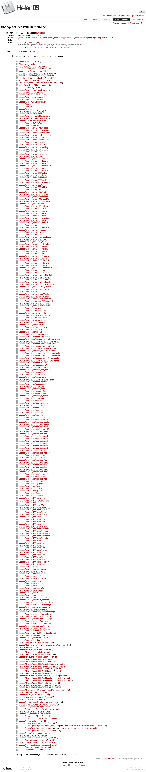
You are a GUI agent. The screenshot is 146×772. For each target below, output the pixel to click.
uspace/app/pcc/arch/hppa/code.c (33, 159)
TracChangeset (109, 759)
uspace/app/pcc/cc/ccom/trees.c (33, 398)
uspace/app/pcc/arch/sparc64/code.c (34, 294)
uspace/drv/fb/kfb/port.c (29, 692)
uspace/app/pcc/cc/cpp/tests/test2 (33, 462)
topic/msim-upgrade (83, 38)
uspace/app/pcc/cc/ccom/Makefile (33, 334)
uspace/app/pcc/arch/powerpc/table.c (35, 289)
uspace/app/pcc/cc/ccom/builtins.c (33, 363)
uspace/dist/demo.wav (28, 647)
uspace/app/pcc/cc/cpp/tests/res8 (33, 446)
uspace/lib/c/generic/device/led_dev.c (34, 711)
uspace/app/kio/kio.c (28, 111)
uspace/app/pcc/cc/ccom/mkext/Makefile (36, 379)
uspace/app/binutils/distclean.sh (32, 95)
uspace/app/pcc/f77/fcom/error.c (33, 519)
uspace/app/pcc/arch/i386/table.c (33, 187)
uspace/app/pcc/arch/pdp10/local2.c (34, 251)
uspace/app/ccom (26, 107)
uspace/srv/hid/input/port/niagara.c (34, 738)
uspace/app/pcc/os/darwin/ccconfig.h (35, 600)
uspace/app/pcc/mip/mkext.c (31, 583)
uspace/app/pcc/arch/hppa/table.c (33, 171)
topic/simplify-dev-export (103, 38)
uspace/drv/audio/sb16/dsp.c (31, 650)
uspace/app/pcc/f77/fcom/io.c (31, 545)
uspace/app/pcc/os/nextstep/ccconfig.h (35, 619)
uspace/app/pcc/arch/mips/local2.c (34, 216)
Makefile (22, 64)
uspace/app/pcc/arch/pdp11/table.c (34, 273)
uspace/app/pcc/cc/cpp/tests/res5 (33, 439)
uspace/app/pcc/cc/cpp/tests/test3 (33, 465)
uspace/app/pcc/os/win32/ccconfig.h (34, 635)
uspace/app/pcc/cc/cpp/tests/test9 (33, 479)
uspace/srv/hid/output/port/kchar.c (33, 742)
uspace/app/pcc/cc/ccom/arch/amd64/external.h (39, 341)
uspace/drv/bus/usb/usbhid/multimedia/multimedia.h (41, 681)
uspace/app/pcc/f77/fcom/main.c (33, 550)
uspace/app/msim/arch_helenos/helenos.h (82, 726)
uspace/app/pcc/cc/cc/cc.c (30, 332)
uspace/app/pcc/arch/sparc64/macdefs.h (36, 301)
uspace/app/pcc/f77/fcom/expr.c (32, 524)
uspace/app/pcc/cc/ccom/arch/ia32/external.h (38, 351)
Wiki (85, 19)
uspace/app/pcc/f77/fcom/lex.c (32, 548)
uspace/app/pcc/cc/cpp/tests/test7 (33, 474)
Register (122, 16)
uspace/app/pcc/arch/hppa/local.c (33, 161)
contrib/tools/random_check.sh (32, 78)
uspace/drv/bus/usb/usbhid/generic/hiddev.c (38, 664)
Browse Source (121, 19)
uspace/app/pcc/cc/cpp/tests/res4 (33, 436)
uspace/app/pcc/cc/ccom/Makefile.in (34, 337)
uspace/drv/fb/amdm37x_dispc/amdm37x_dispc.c (40, 690)
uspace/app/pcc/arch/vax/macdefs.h (34, 315)
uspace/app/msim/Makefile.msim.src (34, 116)
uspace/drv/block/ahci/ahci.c (31, 652)
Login (103, 16)
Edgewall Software (25, 770)
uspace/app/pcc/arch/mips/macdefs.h (35, 218)
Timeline (94, 19)
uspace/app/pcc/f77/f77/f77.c (31, 505)
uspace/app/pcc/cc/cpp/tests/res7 (33, 443)
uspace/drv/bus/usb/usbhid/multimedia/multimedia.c (41, 678)
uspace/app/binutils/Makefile (31, 92)
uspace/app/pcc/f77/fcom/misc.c (33, 552)
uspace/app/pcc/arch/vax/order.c (33, 318)
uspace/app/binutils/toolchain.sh (32, 102)
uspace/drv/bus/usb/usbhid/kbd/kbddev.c (36, 669)
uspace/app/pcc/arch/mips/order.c (33, 220)
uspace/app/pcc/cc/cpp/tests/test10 (34, 453)
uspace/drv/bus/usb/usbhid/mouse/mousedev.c (39, 673)
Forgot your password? (135, 16)
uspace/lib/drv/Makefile (29, 721)
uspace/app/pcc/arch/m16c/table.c (33, 206)
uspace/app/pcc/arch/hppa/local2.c (34, 163)
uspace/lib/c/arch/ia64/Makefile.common (36, 702)
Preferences (111, 16)
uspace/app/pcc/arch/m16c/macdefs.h (35, 201)
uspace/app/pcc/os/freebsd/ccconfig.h (35, 605)
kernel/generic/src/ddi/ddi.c (30, 85)
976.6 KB (74, 755)
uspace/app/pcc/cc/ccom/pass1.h (33, 384)
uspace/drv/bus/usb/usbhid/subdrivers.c (36, 683)
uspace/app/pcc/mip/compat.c (32, 571)
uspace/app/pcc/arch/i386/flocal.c (33, 175)
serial (28, 38)
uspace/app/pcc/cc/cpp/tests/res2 (33, 431)
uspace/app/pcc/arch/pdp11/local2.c (34, 265)
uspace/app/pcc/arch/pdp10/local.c (34, 249)
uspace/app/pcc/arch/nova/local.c (33, 232)
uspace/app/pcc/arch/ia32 (30, 190)
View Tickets (137, 19)
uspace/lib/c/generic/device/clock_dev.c (36, 709)
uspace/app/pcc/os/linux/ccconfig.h (34, 609)
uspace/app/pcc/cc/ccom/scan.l (32, 389)
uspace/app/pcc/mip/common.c (32, 569)
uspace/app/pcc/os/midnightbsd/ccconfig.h (37, 612)
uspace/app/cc (25, 104)
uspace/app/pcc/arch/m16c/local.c (33, 197)
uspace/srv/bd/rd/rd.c (28, 735)
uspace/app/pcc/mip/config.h (31, 576)
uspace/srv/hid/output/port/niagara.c (34, 745)
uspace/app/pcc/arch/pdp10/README (35, 244)
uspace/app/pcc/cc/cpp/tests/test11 (34, 455)
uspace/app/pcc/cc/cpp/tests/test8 (33, 477)
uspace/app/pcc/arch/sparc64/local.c (34, 296)
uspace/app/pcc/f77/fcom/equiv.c (33, 517)
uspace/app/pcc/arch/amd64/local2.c (34, 133)
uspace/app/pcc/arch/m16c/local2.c (34, 199)
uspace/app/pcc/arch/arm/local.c (33, 145)
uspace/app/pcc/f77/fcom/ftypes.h (33, 526)
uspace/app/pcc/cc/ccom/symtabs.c (34, 396)
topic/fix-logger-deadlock (64, 38)
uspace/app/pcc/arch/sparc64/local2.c (35, 299)
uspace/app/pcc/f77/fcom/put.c (32, 557)
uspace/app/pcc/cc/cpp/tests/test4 (33, 467)
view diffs (36, 62)
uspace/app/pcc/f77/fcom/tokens (33, 564)
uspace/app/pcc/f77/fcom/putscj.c (33, 560)
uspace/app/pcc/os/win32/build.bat (34, 631)
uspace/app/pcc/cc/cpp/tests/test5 (33, 469)
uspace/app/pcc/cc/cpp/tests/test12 (34, 458)
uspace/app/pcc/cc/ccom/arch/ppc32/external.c (39, 358)
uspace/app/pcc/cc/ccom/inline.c (33, 375)
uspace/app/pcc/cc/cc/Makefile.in (33, 327)
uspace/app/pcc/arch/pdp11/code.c (34, 261)
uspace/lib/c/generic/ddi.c (30, 707)
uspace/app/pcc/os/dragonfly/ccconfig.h (36, 602)
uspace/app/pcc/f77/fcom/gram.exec (34, 531)
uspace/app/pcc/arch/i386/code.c (33, 173)
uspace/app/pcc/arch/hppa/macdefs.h (35, 166)
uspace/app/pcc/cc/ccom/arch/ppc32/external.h (39, 360)
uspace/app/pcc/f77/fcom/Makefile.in (34, 507)
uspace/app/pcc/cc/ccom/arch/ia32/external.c (38, 348)
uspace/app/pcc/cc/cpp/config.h (32, 405)
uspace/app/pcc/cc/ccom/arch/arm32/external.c (39, 344)
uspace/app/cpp (26, 109)
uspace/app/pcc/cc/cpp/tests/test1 (33, 450)
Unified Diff (66, 765)
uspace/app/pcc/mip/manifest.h (32, 578)
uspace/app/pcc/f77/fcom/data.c (33, 510)
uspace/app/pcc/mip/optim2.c (31, 588)
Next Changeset (136, 23)
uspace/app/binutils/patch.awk (31, 99)
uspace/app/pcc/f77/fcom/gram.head (34, 536)
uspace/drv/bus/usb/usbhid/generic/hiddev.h (38, 666)
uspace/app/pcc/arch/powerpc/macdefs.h (36, 284)
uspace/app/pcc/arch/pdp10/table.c (34, 258)
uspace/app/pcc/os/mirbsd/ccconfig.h (35, 614)
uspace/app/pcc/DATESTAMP (31, 123)
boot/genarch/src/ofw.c (29, 71)
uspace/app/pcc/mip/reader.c (31, 593)
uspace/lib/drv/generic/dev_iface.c (33, 723)
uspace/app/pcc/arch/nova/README (34, 228)
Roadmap (107, 19)
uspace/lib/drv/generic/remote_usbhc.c (35, 731)
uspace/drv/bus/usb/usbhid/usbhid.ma (35, 688)
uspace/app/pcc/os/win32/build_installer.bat (37, 633)
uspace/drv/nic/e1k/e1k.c (30, 695)
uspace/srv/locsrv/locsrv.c (30, 750)
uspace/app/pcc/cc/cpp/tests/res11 (34, 424)
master (22, 38)
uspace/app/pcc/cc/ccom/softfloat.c (34, 391)
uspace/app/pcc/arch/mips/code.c (33, 211)
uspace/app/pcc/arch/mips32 (31, 225)
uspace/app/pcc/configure (30, 493)
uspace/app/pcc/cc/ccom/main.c (33, 377)
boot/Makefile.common (29, 66)
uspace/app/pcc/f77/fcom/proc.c (33, 555)
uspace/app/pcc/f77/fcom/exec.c (33, 522)
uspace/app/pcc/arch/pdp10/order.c (34, 256)
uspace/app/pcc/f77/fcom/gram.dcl (34, 529)
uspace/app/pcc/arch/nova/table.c (33, 242)
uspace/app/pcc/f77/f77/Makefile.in (34, 500)
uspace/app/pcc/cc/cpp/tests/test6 (33, 472)
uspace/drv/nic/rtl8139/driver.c (32, 697)
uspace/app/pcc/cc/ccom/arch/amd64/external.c (39, 339)
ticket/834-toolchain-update (42, 38)
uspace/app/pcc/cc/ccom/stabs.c (33, 393)
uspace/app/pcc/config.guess (31, 484)
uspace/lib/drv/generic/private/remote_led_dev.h (39, 726)
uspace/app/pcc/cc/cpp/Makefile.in (33, 403)
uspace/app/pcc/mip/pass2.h (31, 590)
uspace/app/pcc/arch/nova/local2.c (33, 235)
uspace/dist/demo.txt (28, 645)
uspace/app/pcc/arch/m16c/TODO (33, 192)
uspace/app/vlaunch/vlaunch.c (32, 643)
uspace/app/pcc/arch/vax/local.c (32, 310)
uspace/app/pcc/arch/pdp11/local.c (34, 263)
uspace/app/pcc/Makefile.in (30, 126)
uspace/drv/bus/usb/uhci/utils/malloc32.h (36, 655)
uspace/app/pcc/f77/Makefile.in (32, 498)
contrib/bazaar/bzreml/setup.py (32, 76)
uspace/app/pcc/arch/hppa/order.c (33, 168)
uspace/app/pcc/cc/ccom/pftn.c (32, 386)
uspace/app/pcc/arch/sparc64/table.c (34, 306)
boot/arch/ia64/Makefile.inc (30, 69)
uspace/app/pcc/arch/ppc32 (31, 292)
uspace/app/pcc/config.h (29, 486)
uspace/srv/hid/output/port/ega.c (33, 740)
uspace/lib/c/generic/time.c (30, 714)
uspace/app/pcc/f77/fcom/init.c (32, 541)
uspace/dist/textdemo (53, 645)
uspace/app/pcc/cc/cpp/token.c (32, 481)
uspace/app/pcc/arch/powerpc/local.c (35, 280)
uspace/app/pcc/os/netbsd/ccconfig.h (35, 616)
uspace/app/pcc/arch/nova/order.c (33, 239)
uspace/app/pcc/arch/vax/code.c (32, 308)
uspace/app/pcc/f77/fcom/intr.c (32, 543)
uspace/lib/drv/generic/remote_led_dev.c (36, 728)
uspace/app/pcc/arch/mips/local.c (33, 213)
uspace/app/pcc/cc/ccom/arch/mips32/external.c (39, 353)
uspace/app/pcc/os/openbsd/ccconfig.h (35, 624)
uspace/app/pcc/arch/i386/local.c (33, 178)
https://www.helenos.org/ (135, 770)
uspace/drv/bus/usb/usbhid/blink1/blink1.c (37, 659)
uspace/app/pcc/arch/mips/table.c (33, 223)
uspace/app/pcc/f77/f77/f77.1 (31, 503)
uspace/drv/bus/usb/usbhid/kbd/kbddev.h (36, 671)
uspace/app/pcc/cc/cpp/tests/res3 (33, 434)
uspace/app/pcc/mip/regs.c (30, 595)
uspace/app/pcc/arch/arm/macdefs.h (34, 149)
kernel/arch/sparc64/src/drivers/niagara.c (36, 83)
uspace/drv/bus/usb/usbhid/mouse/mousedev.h (39, 676)
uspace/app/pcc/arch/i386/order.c (33, 185)
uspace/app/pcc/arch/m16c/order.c (33, 204)
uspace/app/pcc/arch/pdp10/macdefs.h (35, 254)
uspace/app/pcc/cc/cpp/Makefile (32, 401)
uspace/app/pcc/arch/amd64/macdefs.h (35, 135)
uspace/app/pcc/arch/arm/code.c (33, 142)
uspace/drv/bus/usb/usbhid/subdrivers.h (36, 685)
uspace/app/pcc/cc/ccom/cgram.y (33, 368)
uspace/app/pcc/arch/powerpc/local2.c (35, 282)
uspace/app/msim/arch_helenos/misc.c (35, 118)
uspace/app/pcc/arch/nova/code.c (33, 230)
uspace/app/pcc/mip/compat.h (32, 574)
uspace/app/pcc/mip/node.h (31, 586)
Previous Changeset (120, 23)
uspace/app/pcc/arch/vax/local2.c (33, 313)
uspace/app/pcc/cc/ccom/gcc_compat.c (36, 370)
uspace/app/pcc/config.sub (30, 491)
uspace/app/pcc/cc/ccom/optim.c (33, 382)
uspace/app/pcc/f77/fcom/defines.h (34, 512)
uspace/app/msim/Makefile (30, 114)
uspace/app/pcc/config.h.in (30, 488)
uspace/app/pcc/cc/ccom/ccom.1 (33, 365)
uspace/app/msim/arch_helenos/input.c (75, 728)
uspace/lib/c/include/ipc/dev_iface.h (34, 718)
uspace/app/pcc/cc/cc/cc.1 (30, 330)
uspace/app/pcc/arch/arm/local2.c (33, 147)
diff (26, 42)
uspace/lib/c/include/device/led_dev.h (34, 716)
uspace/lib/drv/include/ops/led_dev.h (34, 733)
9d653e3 (19, 42)
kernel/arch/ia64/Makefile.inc (31, 80)
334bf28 (32, 42)
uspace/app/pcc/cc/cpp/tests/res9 (33, 448)
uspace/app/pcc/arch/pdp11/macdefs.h (35, 268)
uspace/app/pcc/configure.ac (31, 496)
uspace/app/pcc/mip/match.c (31, 581)
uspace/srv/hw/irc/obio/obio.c (31, 747)
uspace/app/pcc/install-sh (29, 567)
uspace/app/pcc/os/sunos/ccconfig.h (34, 628)
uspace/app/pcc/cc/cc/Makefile (32, 325)
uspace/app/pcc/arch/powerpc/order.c (35, 287)
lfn (17, 38)
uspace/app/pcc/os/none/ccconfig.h (34, 621)
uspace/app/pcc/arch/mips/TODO (33, 209)
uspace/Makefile (26, 88)
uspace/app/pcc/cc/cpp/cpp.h (31, 413)
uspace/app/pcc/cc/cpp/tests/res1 (33, 420)
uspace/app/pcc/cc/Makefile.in (32, 322)
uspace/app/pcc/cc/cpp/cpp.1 (31, 408)
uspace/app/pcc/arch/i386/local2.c (33, 180)
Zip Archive (80, 765)
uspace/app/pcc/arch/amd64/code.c (34, 128)
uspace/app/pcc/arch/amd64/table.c (34, 140)
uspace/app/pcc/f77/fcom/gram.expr (34, 533)
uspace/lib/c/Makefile (28, 700)
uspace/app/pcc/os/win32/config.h (33, 638)
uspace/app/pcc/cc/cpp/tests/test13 (34, 460)
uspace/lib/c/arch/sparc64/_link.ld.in (34, 704)
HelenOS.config (25, 62)
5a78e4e (19, 40)
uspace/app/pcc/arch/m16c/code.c (33, 194)
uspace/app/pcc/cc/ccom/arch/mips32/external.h (39, 356)
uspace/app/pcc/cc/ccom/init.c (32, 372)
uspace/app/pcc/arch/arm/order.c (33, 152)
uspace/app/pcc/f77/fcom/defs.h (33, 514)
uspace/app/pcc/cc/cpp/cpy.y (31, 415)
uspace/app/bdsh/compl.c (30, 90)
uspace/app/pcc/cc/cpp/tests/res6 (33, 441)
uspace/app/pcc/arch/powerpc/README (35, 275)
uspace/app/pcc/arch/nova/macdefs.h (35, 237)
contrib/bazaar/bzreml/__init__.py (33, 73)
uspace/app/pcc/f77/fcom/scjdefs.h (34, 562)
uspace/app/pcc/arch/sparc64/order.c (34, 303)
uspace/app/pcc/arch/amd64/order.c (34, 137)
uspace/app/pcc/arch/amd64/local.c (34, 130)
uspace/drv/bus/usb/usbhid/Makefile (34, 657)
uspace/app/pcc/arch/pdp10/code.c (34, 247)
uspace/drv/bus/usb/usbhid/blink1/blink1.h (37, 662)
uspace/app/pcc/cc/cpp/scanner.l (33, 417)
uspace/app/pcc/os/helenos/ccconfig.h (35, 607)
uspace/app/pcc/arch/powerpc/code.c (35, 277)
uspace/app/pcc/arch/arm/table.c (33, 154)
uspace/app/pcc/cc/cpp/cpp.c (31, 410)
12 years (39, 33)
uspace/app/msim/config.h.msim (32, 121)
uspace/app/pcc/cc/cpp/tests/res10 (34, 422)
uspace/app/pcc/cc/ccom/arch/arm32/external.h (39, 346)
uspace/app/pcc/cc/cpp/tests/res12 (34, 427)
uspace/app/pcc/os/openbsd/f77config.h (36, 626)
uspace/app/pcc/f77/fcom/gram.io (33, 538)
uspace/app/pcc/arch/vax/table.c (32, 320)
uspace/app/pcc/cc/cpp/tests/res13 (34, 429)
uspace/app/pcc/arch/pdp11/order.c (34, 270)
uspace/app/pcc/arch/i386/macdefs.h (34, 182)
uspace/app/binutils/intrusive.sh (32, 97)
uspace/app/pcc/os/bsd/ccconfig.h (33, 598)
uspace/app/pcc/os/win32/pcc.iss (33, 640)
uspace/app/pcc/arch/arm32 (31, 156)
